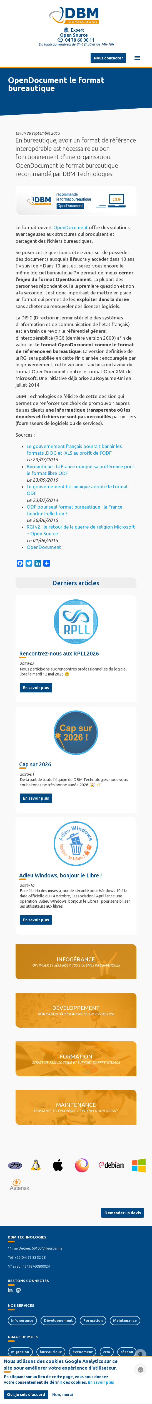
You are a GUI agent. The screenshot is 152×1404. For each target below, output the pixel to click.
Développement (58, 1320)
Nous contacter (108, 58)
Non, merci (62, 1394)
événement (83, 1352)
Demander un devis (122, 1213)
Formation (93, 1320)
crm (106, 1352)
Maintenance (125, 1320)
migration (20, 1352)
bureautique (51, 1352)
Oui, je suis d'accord (26, 1394)
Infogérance (22, 1320)
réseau (127, 1352)
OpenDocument (70, 227)
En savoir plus (36, 687)
